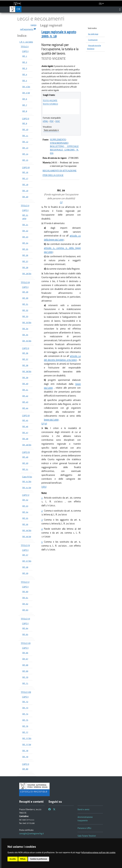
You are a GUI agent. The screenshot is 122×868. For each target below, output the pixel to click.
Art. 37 (25, 359)
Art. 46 (25, 426)
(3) (42, 486)
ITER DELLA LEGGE (53, 175)
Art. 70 (25, 677)
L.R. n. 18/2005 (26, 42)
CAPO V (25, 495)
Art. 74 (25, 713)
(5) (45, 486)
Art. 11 (25, 135)
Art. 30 (25, 298)
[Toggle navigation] (120, 9)
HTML (45, 121)
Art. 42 (25, 395)
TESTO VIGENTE (50, 100)
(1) (61, 202)
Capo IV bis (27, 476)
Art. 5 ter (26, 92)
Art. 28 (25, 267)
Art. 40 (25, 383)
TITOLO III (25, 282)
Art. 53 (25, 506)
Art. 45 (25, 420)
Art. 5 (24, 80)
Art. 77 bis (26, 738)
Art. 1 (24, 56)
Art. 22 (25, 230)
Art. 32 (25, 310)
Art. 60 (25, 591)
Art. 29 (25, 291)
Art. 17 (25, 178)
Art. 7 (24, 105)
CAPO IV (26, 452)
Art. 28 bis (26, 273)
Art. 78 (25, 750)
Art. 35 (25, 334)
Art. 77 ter (26, 744)
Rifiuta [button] (23, 859)
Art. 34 (25, 328)
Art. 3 (24, 68)
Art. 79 (25, 756)
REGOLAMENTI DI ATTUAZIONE (60, 170)
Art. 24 (25, 243)
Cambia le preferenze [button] (38, 859)
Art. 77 (25, 732)
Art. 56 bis (26, 530)
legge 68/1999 (51, 419)
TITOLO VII (25, 643)
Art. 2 (24, 62)
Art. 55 (25, 518)
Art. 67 (25, 658)
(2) (42, 423)
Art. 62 (25, 603)
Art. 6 (24, 98)
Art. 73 (25, 707)
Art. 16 (25, 172)
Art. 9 (24, 123)
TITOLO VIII (26, 692)
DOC (57, 121)
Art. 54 (25, 512)
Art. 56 (25, 524)
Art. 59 (25, 573)
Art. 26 (25, 255)
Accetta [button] (13, 859)
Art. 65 (25, 634)
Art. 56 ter (26, 536)
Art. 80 (25, 768)
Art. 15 (25, 160)
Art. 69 (25, 671)
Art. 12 (25, 141)
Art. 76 (25, 726)
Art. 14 (25, 154)
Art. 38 (25, 365)
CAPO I (25, 51)
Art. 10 (25, 129)
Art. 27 (25, 261)
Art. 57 (25, 554)
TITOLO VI (25, 618)
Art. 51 (25, 469)
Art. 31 (25, 304)
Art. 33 (25, 316)
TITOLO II (25, 205)
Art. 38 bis (26, 371)
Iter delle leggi (93, 34)
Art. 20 (25, 196)
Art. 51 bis (26, 481)
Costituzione (92, 40)
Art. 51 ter (26, 487)
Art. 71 (25, 683)
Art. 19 (25, 190)
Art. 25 (25, 249)
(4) (45, 423)
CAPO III (26, 167)
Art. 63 (25, 609)
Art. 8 (24, 111)
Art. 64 (25, 628)
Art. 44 (25, 408)
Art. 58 (25, 567)
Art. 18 (25, 184)
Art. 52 (25, 499)
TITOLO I (25, 46)
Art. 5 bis (26, 86)
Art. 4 (24, 74)
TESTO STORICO (50, 104)
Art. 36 (25, 353)
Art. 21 (25, 224)
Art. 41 (25, 389)
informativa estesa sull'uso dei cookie (98, 852)
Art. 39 (25, 377)
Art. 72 (25, 701)
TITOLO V (25, 582)
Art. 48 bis (26, 444)
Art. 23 (25, 236)
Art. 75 (25, 720)
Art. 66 (25, 652)
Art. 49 (25, 457)
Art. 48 (25, 438)
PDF (52, 121)
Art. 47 (25, 432)
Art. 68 (25, 665)
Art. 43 (25, 402)
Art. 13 (25, 147)
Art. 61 (25, 597)
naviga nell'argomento (28, 27)
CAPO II (25, 118)
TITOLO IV (25, 545)
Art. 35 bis (26, 340)
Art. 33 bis (26, 322)
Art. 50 (25, 463)
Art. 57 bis (26, 561)
